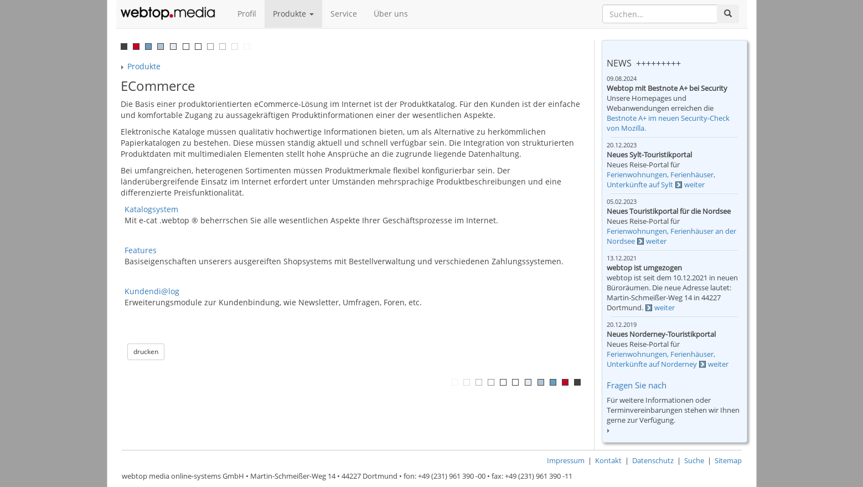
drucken (145, 351)
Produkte (293, 13)
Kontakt (608, 460)
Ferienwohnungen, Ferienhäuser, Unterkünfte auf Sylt (661, 179)
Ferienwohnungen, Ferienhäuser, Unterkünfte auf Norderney (661, 359)
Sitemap (728, 460)
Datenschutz (653, 460)
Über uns (391, 13)
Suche (694, 460)
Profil (246, 13)
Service (343, 13)
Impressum (566, 460)
